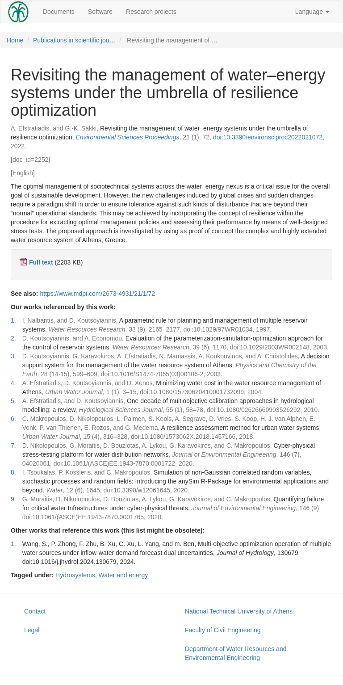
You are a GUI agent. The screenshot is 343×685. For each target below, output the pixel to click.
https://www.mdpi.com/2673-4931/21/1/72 (97, 293)
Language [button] (312, 11)
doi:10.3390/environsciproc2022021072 (267, 137)
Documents (59, 11)
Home (15, 40)
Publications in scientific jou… (74, 40)
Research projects (151, 11)
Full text (41, 262)
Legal (31, 630)
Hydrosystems (75, 575)
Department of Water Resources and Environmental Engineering (235, 653)
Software (100, 11)
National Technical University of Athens (239, 611)
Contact (35, 611)
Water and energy (123, 575)
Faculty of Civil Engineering (223, 630)
